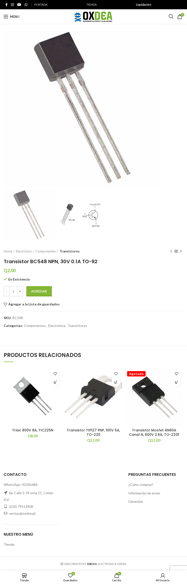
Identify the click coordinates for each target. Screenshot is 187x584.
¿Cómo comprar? (140, 484)
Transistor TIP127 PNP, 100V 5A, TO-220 (93, 432)
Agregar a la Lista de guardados (34, 304)
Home (8, 251)
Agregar (39, 291)
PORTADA (40, 4)
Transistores (70, 251)
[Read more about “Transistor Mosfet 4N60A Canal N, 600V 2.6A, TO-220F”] (176, 382)
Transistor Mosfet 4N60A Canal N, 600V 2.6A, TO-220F (154, 432)
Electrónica (24, 251)
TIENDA (91, 4)
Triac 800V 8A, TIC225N (32, 430)
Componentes (46, 251)
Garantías (135, 501)
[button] (55, 382)
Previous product (171, 251)
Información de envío (144, 493)
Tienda (9, 544)
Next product (180, 251)
